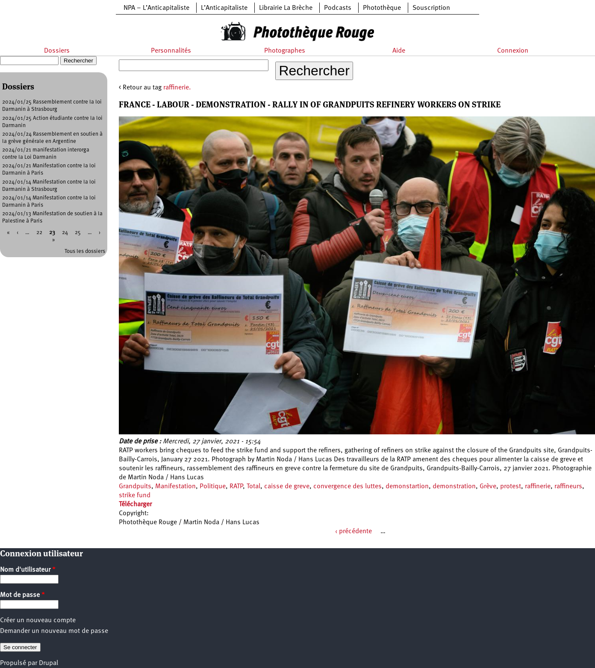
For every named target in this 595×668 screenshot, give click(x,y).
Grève (488, 486)
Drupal (48, 663)
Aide (398, 51)
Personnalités (171, 51)
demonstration (454, 486)
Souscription (431, 8)
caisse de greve (286, 486)
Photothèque (382, 8)
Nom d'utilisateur (28, 570)
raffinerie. (177, 87)
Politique (213, 486)
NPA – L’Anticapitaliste (156, 8)
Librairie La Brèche (285, 8)
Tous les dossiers (85, 251)
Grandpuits (135, 486)
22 (39, 232)
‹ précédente (353, 531)
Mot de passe (22, 595)
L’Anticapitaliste (224, 8)
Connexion (512, 51)
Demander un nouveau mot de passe (54, 631)
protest (510, 486)
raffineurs (568, 486)
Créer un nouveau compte (38, 620)
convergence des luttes (347, 486)
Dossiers (57, 51)
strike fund (134, 495)
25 (78, 232)
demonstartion (407, 486)
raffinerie (538, 486)
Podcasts (337, 8)
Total (253, 486)
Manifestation (175, 486)
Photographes (284, 51)
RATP (236, 486)
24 (65, 232)
